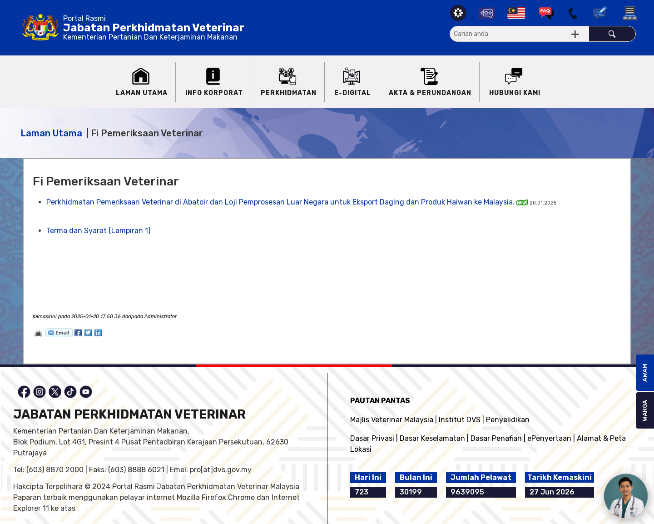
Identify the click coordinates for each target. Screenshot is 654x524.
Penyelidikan (508, 419)
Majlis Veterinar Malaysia (391, 419)
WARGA (644, 410)
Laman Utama (51, 133)
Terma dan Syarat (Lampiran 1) (98, 230)
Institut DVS (460, 419)
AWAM (644, 373)
